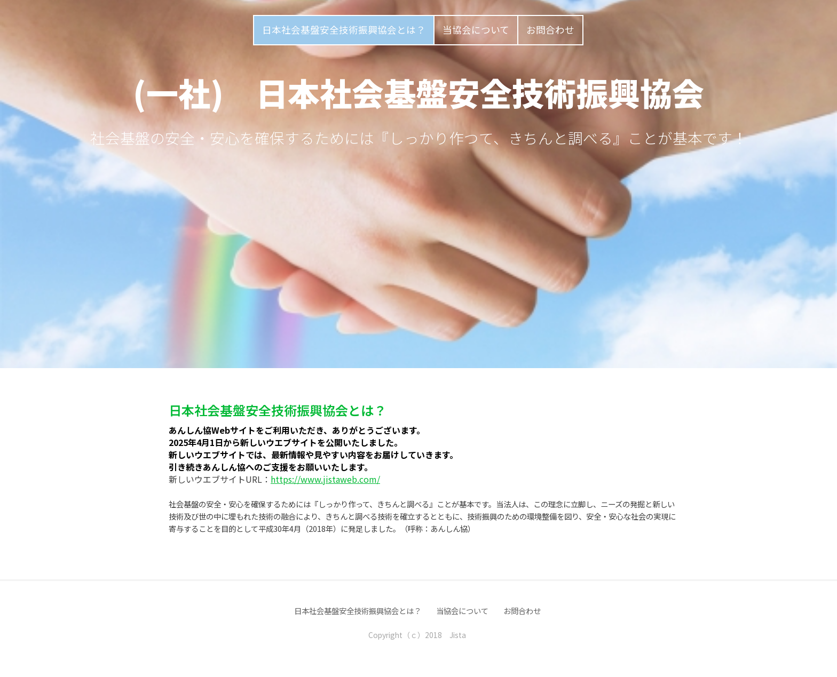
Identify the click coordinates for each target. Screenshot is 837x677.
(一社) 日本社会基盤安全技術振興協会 (418, 92)
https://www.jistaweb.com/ (325, 479)
